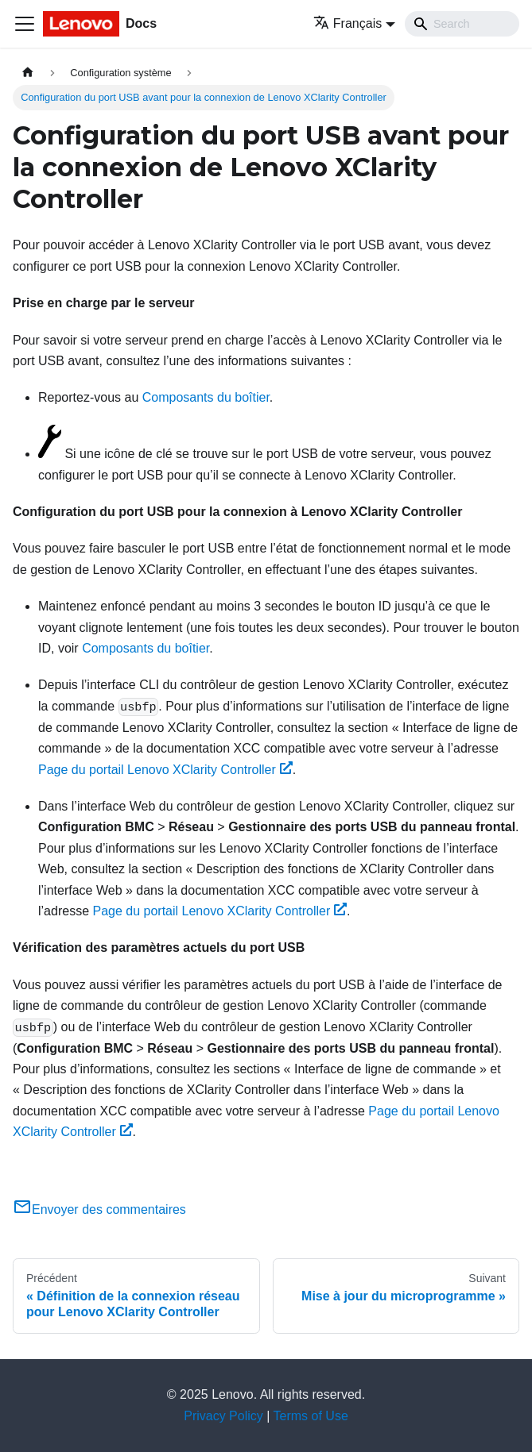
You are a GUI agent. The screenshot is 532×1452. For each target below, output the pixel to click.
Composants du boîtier (206, 397)
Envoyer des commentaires (99, 1209)
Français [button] (347, 23)
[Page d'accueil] (28, 72)
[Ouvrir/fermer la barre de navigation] (25, 24)
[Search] (462, 24)
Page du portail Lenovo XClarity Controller (165, 769)
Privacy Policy (223, 1416)
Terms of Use (311, 1416)
